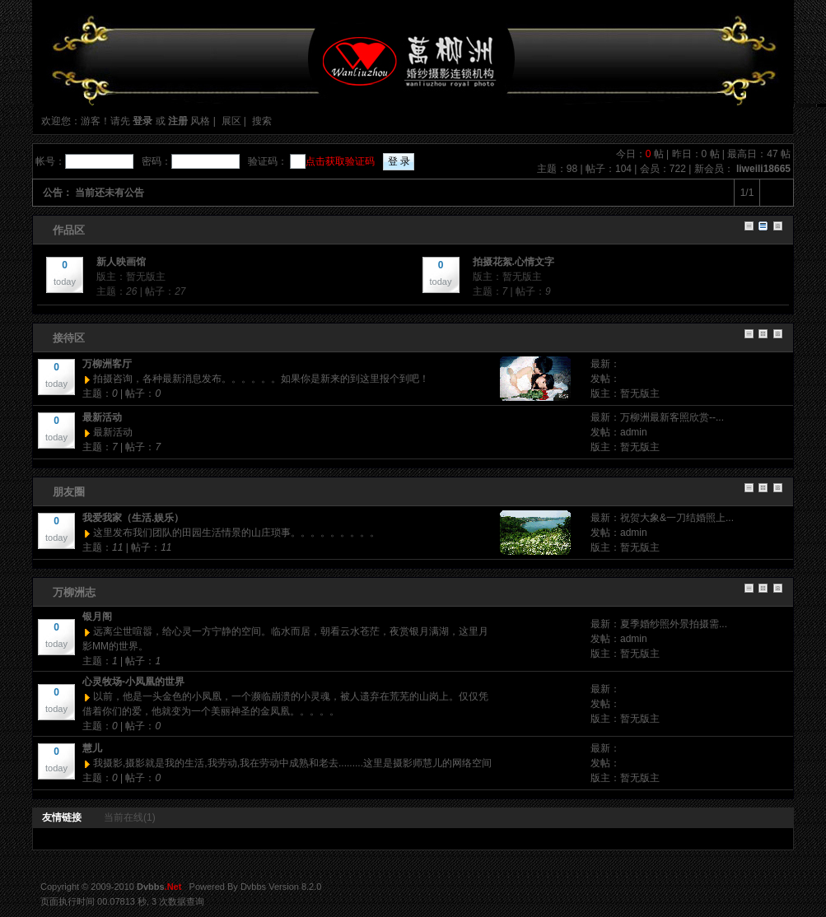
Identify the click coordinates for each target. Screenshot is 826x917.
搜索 (262, 121)
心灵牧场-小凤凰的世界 (133, 681)
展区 (231, 121)
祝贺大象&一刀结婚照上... (677, 518)
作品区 (69, 230)
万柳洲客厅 (107, 364)
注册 (178, 121)
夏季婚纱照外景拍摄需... (673, 624)
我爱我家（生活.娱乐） (133, 518)
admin (633, 432)
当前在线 (130, 817)
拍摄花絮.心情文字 (513, 262)
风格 (200, 121)
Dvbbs (253, 886)
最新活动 (102, 417)
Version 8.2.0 (294, 886)
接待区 (69, 338)
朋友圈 (69, 492)
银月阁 (97, 616)
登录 (142, 121)
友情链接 (62, 817)
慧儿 (92, 748)
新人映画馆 (121, 262)
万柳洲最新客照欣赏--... (672, 417)
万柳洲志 (74, 592)
